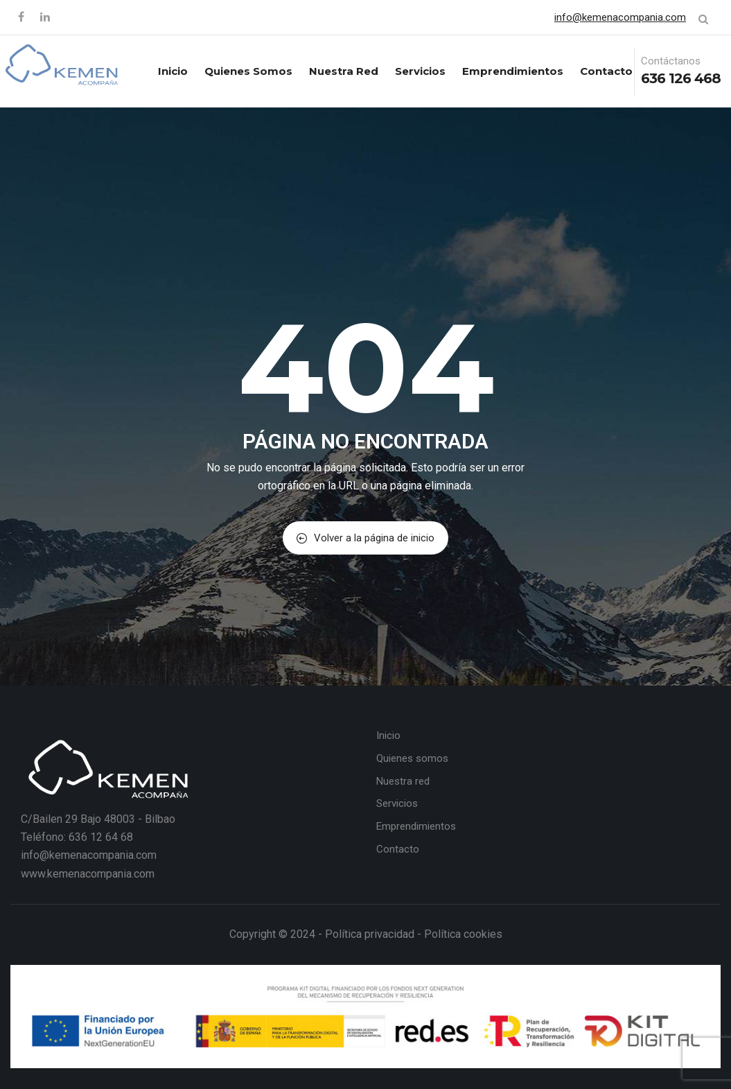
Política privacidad (369, 934)
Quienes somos (248, 71)
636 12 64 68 (101, 837)
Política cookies (463, 934)
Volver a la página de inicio (365, 538)
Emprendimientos (512, 71)
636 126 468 (681, 78)
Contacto (606, 71)
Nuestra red (343, 71)
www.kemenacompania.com (88, 873)
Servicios (420, 71)
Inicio (173, 71)
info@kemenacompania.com (620, 17)
